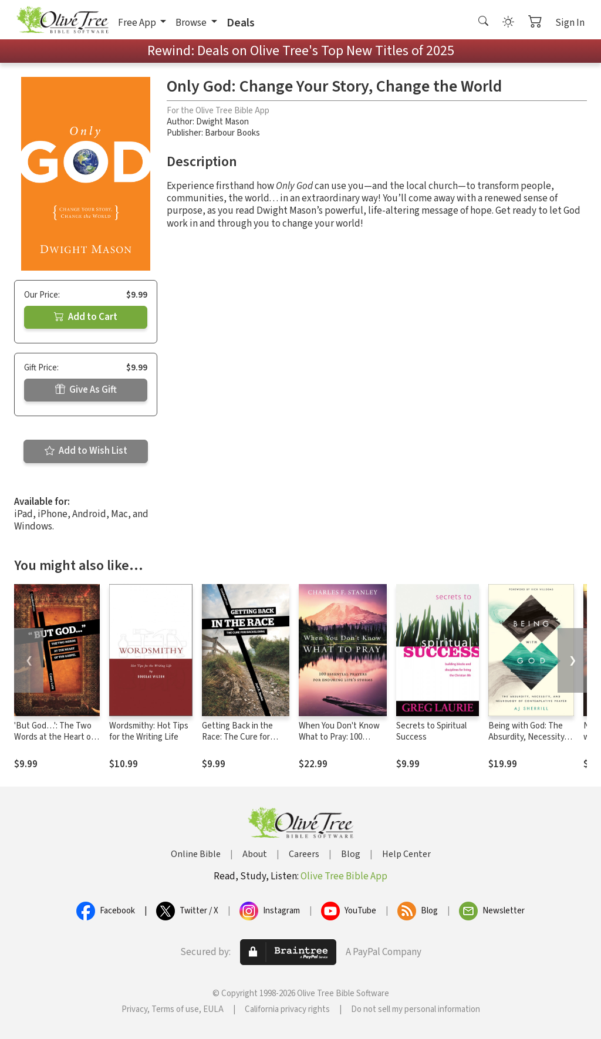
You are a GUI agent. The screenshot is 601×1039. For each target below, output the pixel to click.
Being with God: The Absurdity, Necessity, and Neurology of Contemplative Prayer (528, 742)
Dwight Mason (222, 122)
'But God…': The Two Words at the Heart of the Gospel (54, 737)
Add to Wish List (86, 451)
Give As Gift (86, 390)
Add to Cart (85, 317)
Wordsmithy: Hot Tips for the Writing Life (148, 731)
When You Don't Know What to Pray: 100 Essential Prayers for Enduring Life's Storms (340, 742)
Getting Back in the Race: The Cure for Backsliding (237, 737)
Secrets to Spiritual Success (431, 731)
